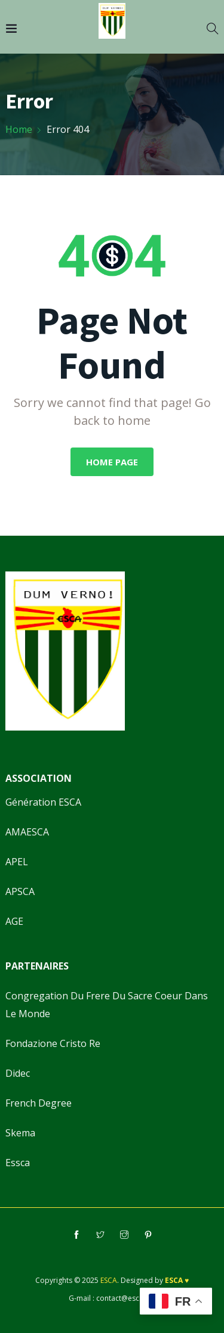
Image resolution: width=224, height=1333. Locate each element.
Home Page (112, 462)
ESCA (108, 1280)
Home (18, 129)
